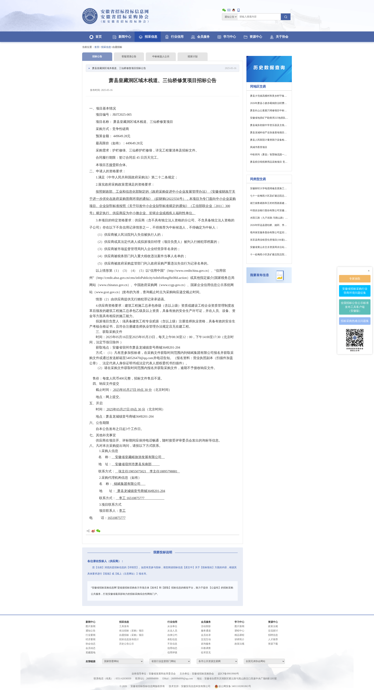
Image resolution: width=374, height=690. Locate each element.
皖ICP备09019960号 (228, 673)
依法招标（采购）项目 (131, 630)
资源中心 (252, 36)
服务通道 (206, 630)
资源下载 (273, 643)
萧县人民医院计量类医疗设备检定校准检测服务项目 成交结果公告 (269, 140)
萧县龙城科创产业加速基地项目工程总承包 (269, 132)
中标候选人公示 (160, 56)
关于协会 (278, 36)
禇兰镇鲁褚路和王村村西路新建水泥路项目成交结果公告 (269, 203)
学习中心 (226, 36)
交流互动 (206, 639)
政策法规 (239, 643)
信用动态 (172, 648)
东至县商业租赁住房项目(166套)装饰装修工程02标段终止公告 (269, 240)
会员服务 (200, 36)
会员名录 (206, 635)
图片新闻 (90, 626)
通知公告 (90, 630)
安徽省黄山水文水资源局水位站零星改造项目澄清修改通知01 (269, 247)
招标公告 (97, 56)
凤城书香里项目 (258, 147)
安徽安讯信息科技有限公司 (195, 686)
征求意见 (206, 652)
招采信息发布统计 (129, 639)
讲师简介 (239, 639)
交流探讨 (273, 630)
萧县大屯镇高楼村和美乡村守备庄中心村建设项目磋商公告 (269, 96)
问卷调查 (206, 648)
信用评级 (172, 652)
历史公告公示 (126, 643)
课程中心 (239, 630)
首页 (95, 36)
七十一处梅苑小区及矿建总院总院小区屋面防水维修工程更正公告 (269, 195)
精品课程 (239, 635)
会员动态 (90, 648)
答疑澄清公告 (129, 56)
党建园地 (90, 652)
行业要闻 (90, 635)
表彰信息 (172, 639)
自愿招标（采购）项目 (131, 635)
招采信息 (147, 36)
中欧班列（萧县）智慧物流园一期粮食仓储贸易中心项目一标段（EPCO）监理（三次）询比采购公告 (269, 154)
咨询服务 (206, 643)
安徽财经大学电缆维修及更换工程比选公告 (269, 188)
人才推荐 (273, 639)
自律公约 (172, 635)
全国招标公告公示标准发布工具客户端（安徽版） (355, 306)
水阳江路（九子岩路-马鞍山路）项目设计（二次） (269, 217)
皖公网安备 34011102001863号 (233, 686)
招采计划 (192, 56)
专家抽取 (354, 278)
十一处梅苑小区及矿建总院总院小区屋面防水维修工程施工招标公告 (269, 254)
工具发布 (124, 626)
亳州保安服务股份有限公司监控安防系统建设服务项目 (269, 232)
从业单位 (172, 626)
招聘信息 (273, 635)
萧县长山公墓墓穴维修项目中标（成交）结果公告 (269, 110)
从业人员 (172, 630)
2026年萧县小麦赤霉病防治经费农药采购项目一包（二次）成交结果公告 (269, 103)
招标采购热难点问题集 (355, 320)
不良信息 (172, 643)
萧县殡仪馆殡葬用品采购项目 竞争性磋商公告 (269, 162)
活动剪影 (206, 626)
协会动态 (90, 643)
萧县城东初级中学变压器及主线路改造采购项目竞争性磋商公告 (269, 125)
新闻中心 (121, 36)
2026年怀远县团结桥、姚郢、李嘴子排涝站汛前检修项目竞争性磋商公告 (269, 225)
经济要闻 (90, 639)
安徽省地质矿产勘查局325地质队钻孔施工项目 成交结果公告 (269, 118)
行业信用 (174, 36)
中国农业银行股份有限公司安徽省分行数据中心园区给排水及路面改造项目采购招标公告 (269, 210)
